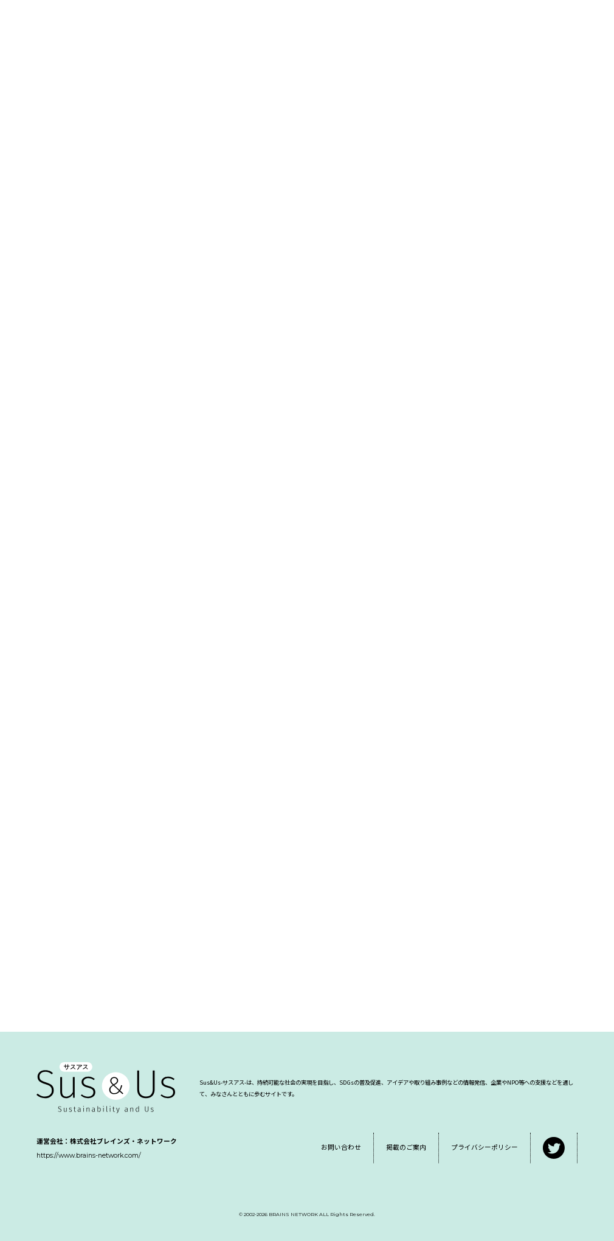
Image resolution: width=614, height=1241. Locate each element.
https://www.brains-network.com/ (88, 1155)
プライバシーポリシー (484, 1147)
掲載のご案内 (406, 1147)
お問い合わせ (341, 1147)
